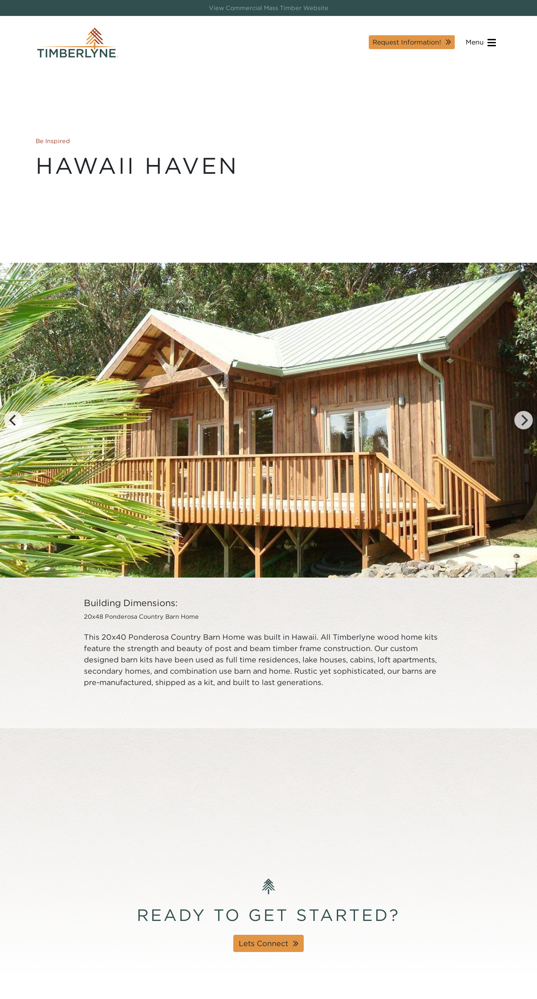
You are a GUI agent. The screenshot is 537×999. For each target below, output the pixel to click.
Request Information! (407, 42)
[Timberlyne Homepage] (78, 43)
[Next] (523, 420)
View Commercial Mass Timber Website (268, 7)
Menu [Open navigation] (481, 42)
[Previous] (13, 420)
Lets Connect (263, 943)
